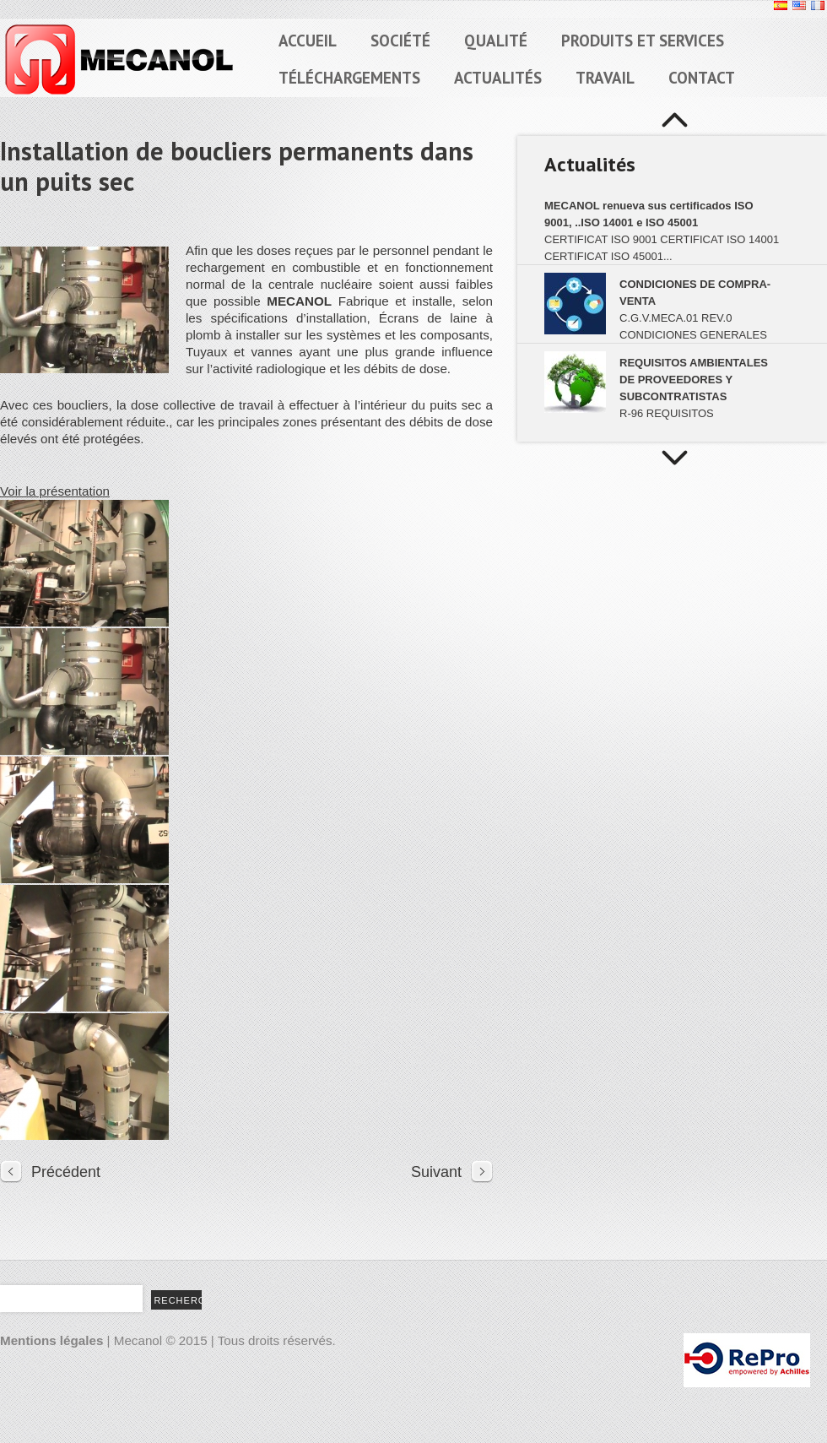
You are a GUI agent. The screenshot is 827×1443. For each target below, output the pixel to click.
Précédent (65, 1172)
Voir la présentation (55, 491)
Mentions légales (51, 1340)
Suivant (436, 1172)
